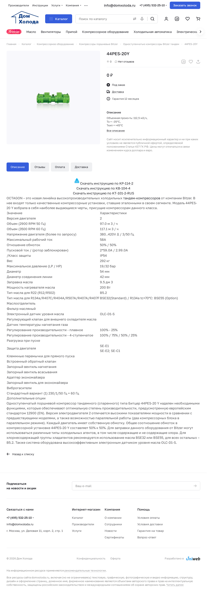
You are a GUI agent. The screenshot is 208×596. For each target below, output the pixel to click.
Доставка (81, 167)
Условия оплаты (148, 517)
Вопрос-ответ (146, 537)
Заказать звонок (185, 5)
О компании (113, 517)
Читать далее (175, 584)
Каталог (77, 517)
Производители (83, 524)
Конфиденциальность (91, 558)
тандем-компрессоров (142, 198)
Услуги (77, 530)
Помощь (143, 509)
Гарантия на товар (150, 530)
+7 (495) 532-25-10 (152, 5)
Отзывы (40, 167)
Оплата (60, 167)
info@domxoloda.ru (119, 5)
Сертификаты (114, 537)
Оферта (115, 558)
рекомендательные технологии (85, 570)
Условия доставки (150, 524)
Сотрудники (113, 524)
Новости (111, 530)
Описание (18, 167)
